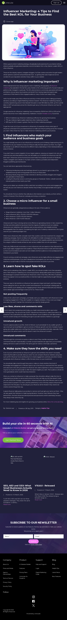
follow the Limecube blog (55, 402)
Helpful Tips (45, 408)
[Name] (18, 536)
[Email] (49, 536)
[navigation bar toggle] (64, 2)
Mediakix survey (47, 113)
